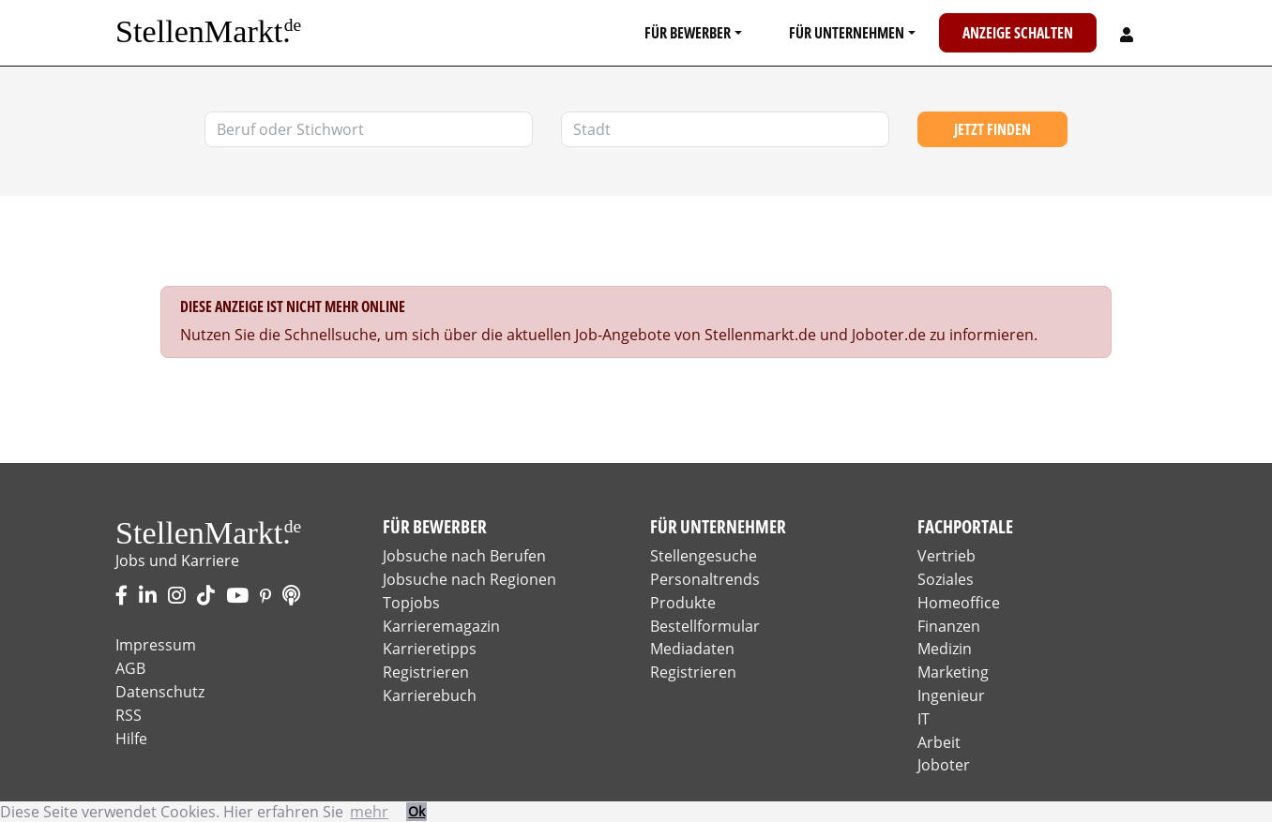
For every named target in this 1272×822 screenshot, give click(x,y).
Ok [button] (416, 811)
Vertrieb (946, 556)
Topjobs (411, 602)
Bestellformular (705, 626)
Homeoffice (958, 602)
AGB (130, 668)
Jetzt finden (992, 129)
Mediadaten (692, 648)
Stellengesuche (703, 556)
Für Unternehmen (846, 32)
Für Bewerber (687, 32)
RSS (128, 715)
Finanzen (948, 626)
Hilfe (131, 738)
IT (923, 719)
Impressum (155, 645)
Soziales (945, 579)
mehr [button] (369, 811)
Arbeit (939, 742)
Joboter (943, 765)
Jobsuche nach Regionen (469, 579)
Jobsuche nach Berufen (464, 556)
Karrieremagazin (441, 626)
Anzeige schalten (1017, 32)
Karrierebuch (430, 695)
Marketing (953, 672)
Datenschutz (159, 691)
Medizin (944, 648)
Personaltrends (705, 579)
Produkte (683, 602)
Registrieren (426, 672)
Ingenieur (951, 695)
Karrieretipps (430, 648)
